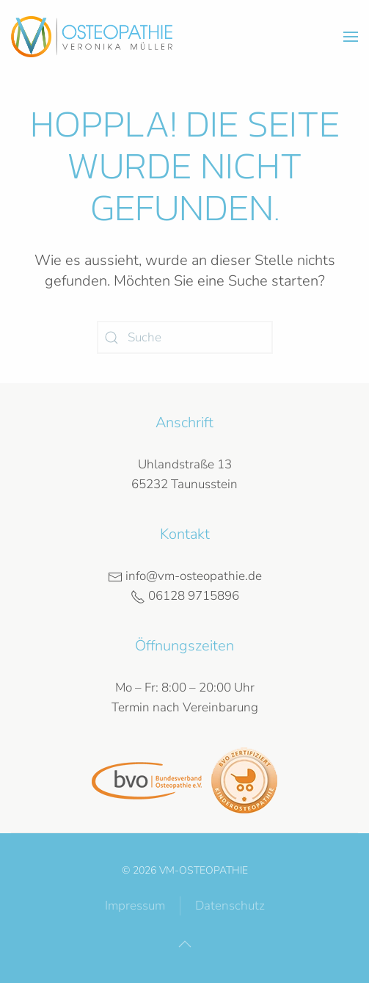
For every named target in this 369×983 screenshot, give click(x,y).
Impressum (135, 905)
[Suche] (185, 337)
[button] (350, 36)
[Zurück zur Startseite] (91, 36)
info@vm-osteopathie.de (185, 575)
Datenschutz (230, 905)
